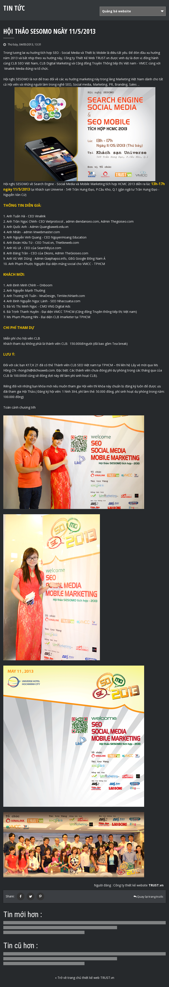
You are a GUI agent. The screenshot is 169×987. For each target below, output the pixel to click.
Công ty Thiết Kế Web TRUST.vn (87, 58)
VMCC (143, 63)
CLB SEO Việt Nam (24, 63)
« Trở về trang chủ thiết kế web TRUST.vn (84, 978)
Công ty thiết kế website (138, 885)
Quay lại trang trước (148, 897)
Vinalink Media (14, 68)
